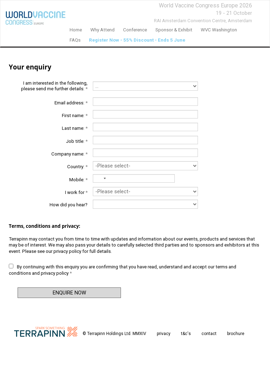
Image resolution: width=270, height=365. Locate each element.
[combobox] (99, 178)
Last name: (75, 128)
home (76, 29)
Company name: (69, 154)
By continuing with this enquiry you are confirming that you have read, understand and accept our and (122, 269)
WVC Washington (219, 29)
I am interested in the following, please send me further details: (54, 85)
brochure (235, 333)
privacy (164, 333)
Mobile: (78, 179)
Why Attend (102, 29)
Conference (135, 29)
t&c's (186, 333)
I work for (76, 192)
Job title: (77, 141)
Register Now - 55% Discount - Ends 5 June (137, 40)
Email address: (71, 102)
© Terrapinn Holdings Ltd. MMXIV (114, 333)
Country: (77, 166)
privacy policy (67, 251)
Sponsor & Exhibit (173, 29)
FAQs (75, 40)
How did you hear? (69, 204)
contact (209, 333)
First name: (75, 115)
